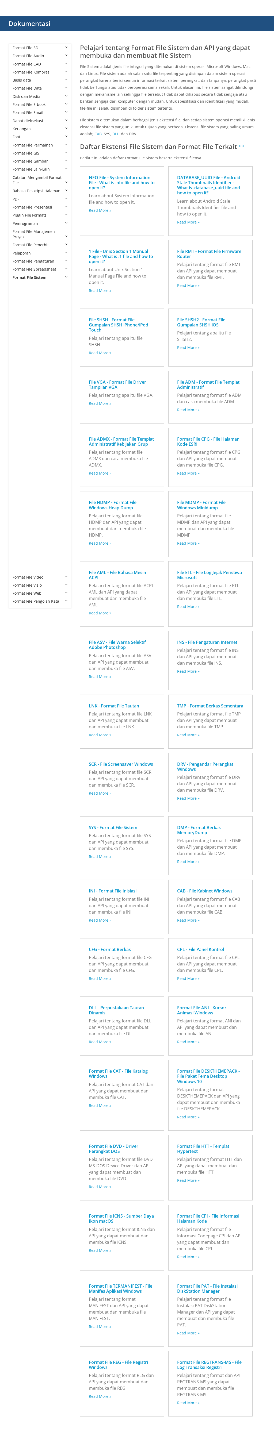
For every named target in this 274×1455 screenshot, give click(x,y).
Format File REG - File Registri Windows (118, 1364)
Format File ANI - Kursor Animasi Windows (201, 1010)
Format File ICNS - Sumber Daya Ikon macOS (121, 1218)
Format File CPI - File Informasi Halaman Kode (208, 1218)
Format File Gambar (40, 161)
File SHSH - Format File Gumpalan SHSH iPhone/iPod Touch (118, 325)
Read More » (100, 210)
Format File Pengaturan (40, 261)
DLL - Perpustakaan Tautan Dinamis (116, 1010)
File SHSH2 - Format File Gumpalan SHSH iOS (201, 322)
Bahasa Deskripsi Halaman (40, 190)
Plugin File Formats (40, 215)
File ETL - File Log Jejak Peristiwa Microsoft (209, 574)
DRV (21, 398)
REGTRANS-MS (31, 512)
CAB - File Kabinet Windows (205, 891)
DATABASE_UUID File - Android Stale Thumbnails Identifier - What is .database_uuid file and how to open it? (208, 185)
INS (21, 463)
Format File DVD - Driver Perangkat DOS (113, 1148)
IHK (21, 447)
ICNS (22, 439)
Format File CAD (40, 64)
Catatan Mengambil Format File (40, 180)
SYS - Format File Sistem (113, 827)
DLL (21, 382)
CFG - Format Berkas (110, 949)
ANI (21, 317)
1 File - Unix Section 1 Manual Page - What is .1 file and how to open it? (121, 256)
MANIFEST (27, 479)
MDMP (24, 487)
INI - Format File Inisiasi (112, 891)
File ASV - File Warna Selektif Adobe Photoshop (117, 644)
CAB (21, 334)
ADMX (23, 301)
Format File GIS (40, 153)
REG (21, 504)
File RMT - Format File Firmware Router (209, 253)
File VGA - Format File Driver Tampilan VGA (117, 384)
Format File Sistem (40, 277)
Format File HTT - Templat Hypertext (203, 1148)
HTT (21, 431)
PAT (21, 496)
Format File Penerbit (40, 244)
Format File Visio (40, 585)
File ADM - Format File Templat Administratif (208, 384)
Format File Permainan (40, 145)
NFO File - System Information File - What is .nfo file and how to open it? (122, 183)
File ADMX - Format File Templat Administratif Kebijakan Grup (121, 441)
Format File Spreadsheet (40, 269)
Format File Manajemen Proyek (40, 234)
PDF (40, 199)
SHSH (23, 536)
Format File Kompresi (40, 72)
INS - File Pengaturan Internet (207, 642)
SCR (21, 528)
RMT (22, 520)
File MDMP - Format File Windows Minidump (201, 504)
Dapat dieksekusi (40, 120)
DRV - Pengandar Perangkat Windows (205, 766)
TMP (22, 560)
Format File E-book (40, 104)
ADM (22, 293)
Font (40, 136)
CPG (21, 358)
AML (22, 309)
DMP (22, 390)
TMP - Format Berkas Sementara (210, 706)
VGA (21, 568)
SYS (21, 552)
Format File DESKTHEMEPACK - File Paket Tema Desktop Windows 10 (208, 1076)
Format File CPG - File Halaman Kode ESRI (208, 441)
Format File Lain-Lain (40, 169)
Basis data (40, 80)
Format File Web (40, 593)
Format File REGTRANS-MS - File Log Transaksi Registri (209, 1364)
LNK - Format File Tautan (114, 706)
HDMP (23, 423)
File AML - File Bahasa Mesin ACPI (117, 574)
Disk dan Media (40, 96)
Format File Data (40, 88)
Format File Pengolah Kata (40, 601)
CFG (21, 350)
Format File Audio (40, 55)
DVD (21, 406)
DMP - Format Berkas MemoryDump (199, 830)
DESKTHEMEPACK (33, 374)
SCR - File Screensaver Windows (121, 764)
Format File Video (40, 577)
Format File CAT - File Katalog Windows (118, 1073)
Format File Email (40, 112)
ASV (21, 325)
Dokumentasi (30, 23)
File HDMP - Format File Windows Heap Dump (112, 504)
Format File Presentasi (40, 207)
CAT (21, 342)
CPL (21, 366)
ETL (21, 415)
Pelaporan (40, 253)
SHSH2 (24, 544)
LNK (21, 471)
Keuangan (40, 128)
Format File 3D (40, 47)
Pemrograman (40, 223)
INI (20, 455)
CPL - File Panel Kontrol (200, 949)
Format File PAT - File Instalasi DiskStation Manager (207, 1288)
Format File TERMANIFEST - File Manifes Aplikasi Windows (120, 1288)
